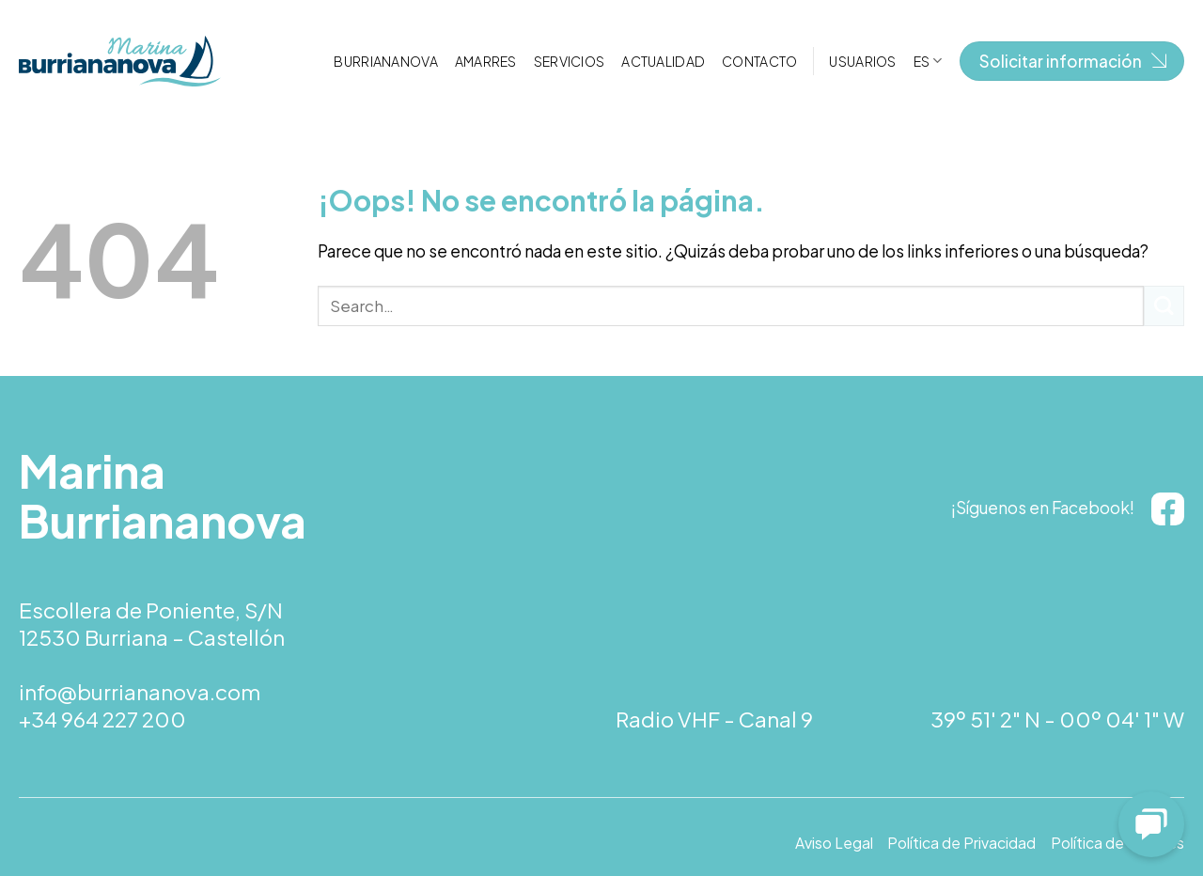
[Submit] (1164, 306)
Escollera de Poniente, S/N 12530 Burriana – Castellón (152, 623)
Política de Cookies (1117, 843)
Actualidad (663, 61)
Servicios (569, 61)
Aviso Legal (834, 843)
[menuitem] (928, 60)
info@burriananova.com (139, 692)
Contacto (759, 61)
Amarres (486, 61)
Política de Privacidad (961, 843)
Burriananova (385, 61)
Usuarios (862, 61)
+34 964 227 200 (102, 719)
